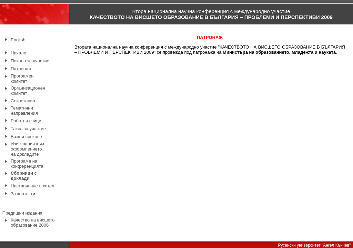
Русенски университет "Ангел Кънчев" (314, 245)
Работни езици (26, 120)
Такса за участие (28, 128)
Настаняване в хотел (32, 185)
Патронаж (21, 68)
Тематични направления (24, 110)
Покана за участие (30, 60)
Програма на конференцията (27, 163)
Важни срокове (26, 136)
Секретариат (24, 100)
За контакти (23, 193)
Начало (18, 52)
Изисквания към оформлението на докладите (27, 149)
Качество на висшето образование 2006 (33, 222)
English (18, 39)
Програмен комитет (22, 78)
